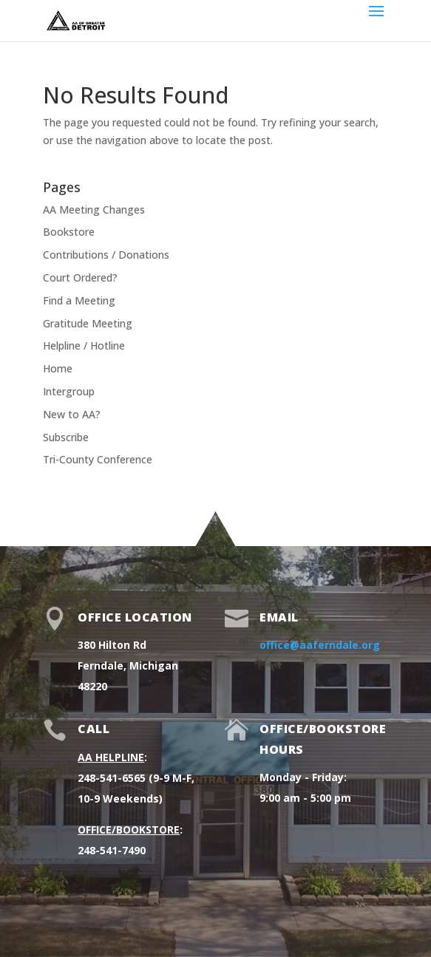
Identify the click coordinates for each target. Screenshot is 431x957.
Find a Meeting (79, 300)
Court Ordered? (80, 277)
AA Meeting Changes (94, 209)
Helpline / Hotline (84, 345)
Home (57, 368)
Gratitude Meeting (87, 323)
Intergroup (69, 391)
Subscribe (66, 437)
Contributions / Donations (106, 255)
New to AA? (72, 414)
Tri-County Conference (97, 459)
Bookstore (69, 232)
